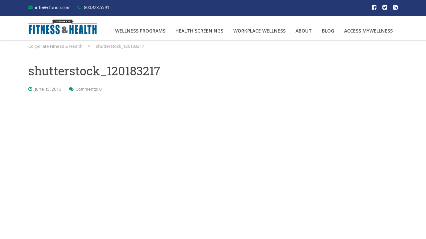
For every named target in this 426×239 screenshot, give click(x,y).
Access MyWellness (368, 31)
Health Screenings (199, 31)
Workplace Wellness (259, 31)
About (304, 31)
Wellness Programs (140, 31)
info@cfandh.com (53, 7)
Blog (328, 31)
